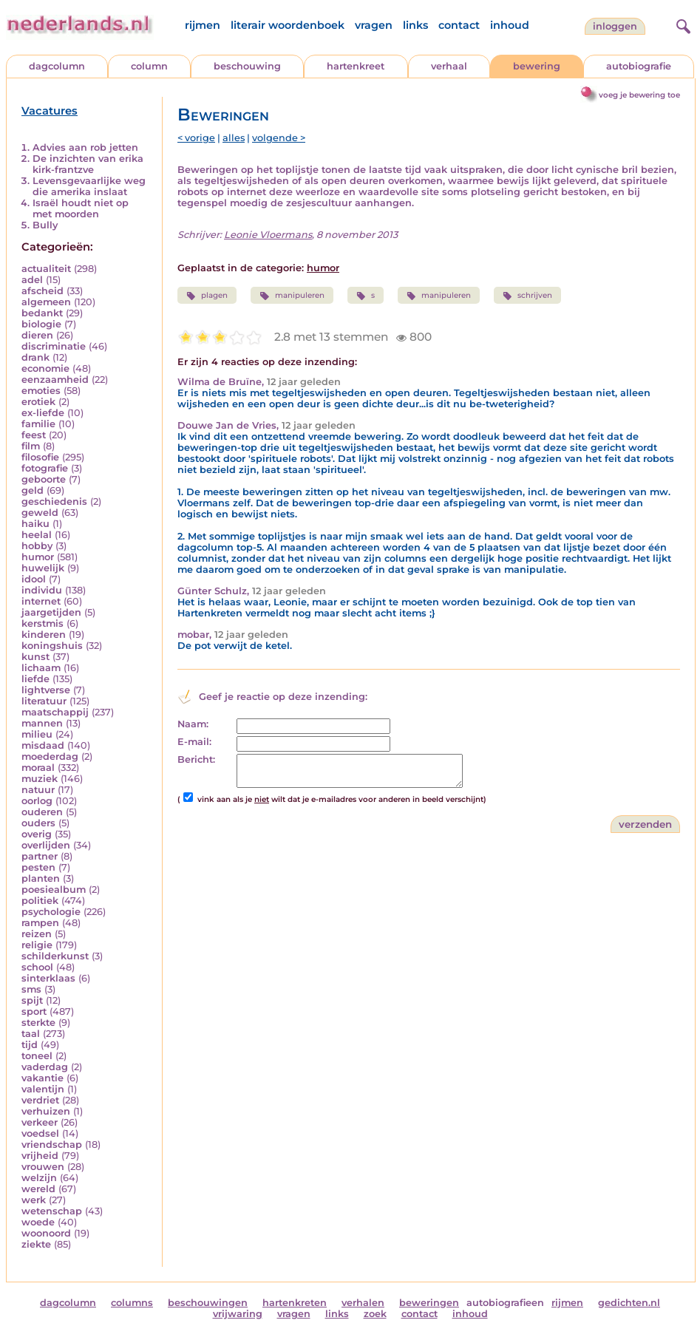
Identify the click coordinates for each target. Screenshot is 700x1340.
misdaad (42, 745)
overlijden (45, 845)
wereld (38, 1188)
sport (34, 1011)
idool (33, 579)
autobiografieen (505, 1302)
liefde (35, 678)
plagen (207, 295)
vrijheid (39, 1155)
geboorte (43, 479)
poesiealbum (53, 889)
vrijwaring (237, 1313)
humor (37, 556)
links (415, 25)
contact (459, 25)
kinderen (43, 634)
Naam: (192, 723)
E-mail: (194, 741)
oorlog (36, 800)
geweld (39, 512)
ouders (38, 823)
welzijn (39, 1177)
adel (32, 279)
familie (38, 423)
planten (40, 878)
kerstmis (42, 623)
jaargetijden (51, 612)
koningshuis (52, 645)
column (149, 66)
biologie (41, 324)
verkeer (39, 1122)
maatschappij (55, 712)
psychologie (51, 911)
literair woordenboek (287, 25)
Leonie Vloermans (268, 234)
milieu (36, 734)
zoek (375, 1313)
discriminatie (53, 346)
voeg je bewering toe (639, 95)
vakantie (42, 1078)
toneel (36, 1055)
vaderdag (44, 1066)
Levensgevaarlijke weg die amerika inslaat (89, 186)
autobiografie (638, 66)
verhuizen (45, 1111)
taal (30, 1033)
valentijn (42, 1089)
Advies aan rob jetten (85, 147)
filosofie (40, 457)
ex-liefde (42, 412)
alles (233, 137)
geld (32, 490)
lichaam (41, 667)
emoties (41, 390)
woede (38, 1222)
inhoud (509, 25)
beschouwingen (208, 1302)
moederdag (49, 756)
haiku (35, 523)
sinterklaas (48, 978)
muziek (39, 778)
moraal (38, 767)
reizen (36, 933)
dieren (37, 335)
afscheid (42, 290)
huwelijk (42, 568)
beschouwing (247, 66)
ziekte (36, 1244)
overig (36, 834)
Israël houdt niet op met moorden (81, 208)
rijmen (202, 25)
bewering (536, 66)
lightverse (45, 689)
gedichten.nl (629, 1302)
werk (33, 1199)
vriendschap (51, 1144)
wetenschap (51, 1211)
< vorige (196, 137)
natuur (38, 789)
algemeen (46, 301)
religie (36, 944)
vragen (374, 25)
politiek (39, 900)
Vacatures (49, 111)
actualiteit (46, 268)
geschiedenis (54, 501)
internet (41, 601)
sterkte (38, 1022)
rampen (40, 922)
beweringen (429, 1302)
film (30, 446)
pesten (38, 867)
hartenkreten (294, 1302)
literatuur (44, 701)
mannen (42, 723)
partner (39, 856)
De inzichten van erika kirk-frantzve (88, 164)
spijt (32, 1000)
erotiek (38, 401)
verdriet (40, 1100)
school (37, 967)
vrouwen (42, 1166)
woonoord (46, 1233)
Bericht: (196, 759)
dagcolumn (57, 66)
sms (31, 989)
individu (41, 590)
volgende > (278, 137)
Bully (45, 225)
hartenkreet (355, 66)
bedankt (42, 313)
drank (35, 357)
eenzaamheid (55, 379)
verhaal (449, 66)
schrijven (527, 295)
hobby (36, 545)
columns (132, 1302)
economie (45, 368)
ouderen (42, 811)
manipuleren (291, 295)
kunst (35, 656)
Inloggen (615, 26)
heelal (36, 534)
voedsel (40, 1133)
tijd (29, 1044)
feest (33, 435)
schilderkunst (55, 956)
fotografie (44, 468)
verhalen (362, 1302)
